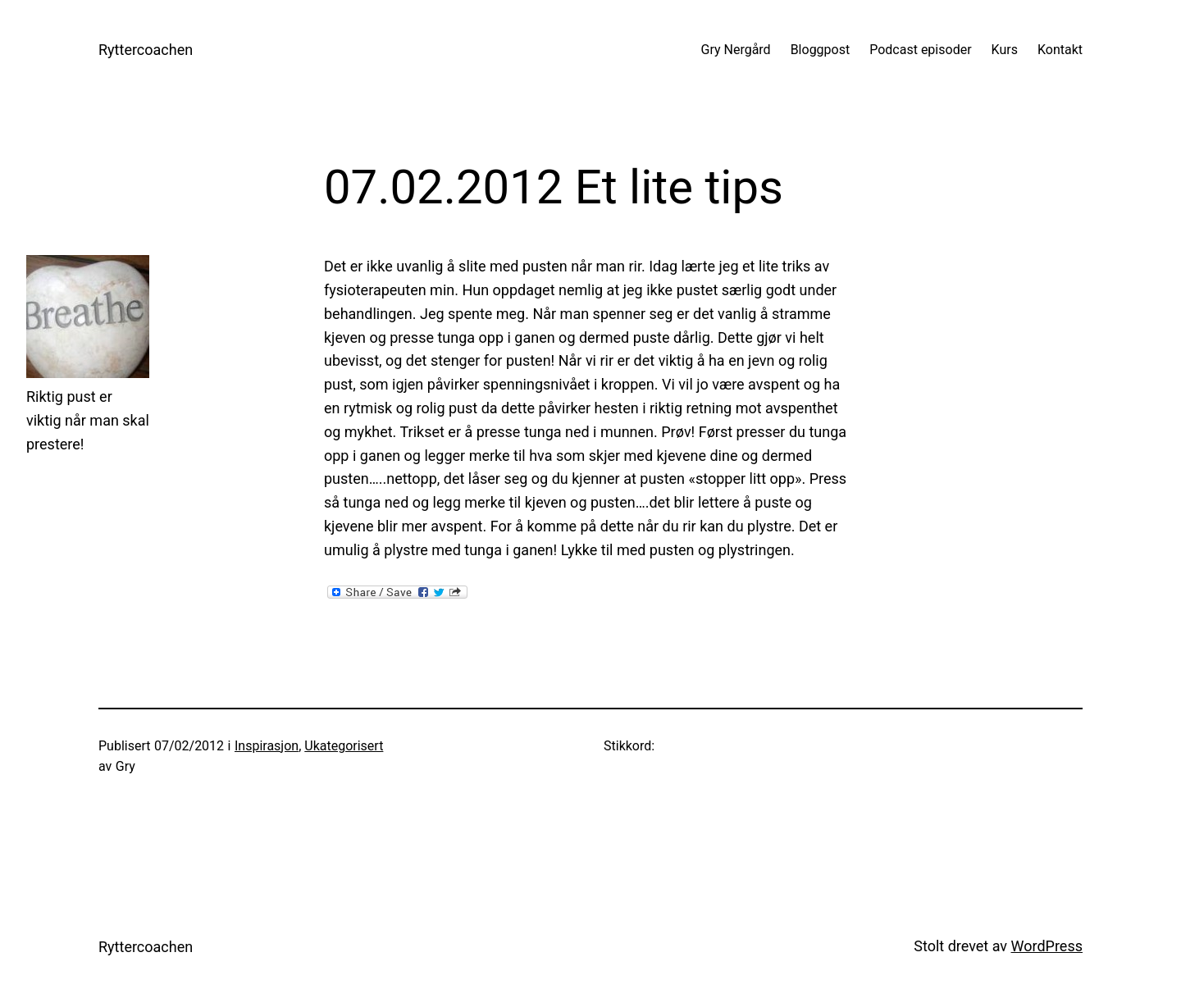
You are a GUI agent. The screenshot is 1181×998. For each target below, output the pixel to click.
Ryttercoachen (145, 49)
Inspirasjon (267, 746)
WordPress (1047, 946)
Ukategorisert (343, 746)
